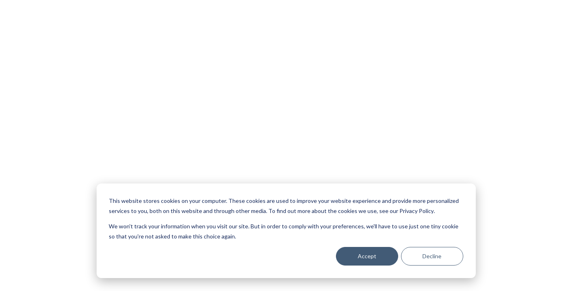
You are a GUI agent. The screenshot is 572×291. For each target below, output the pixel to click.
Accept (367, 256)
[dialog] (286, 230)
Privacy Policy (416, 210)
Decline (431, 256)
